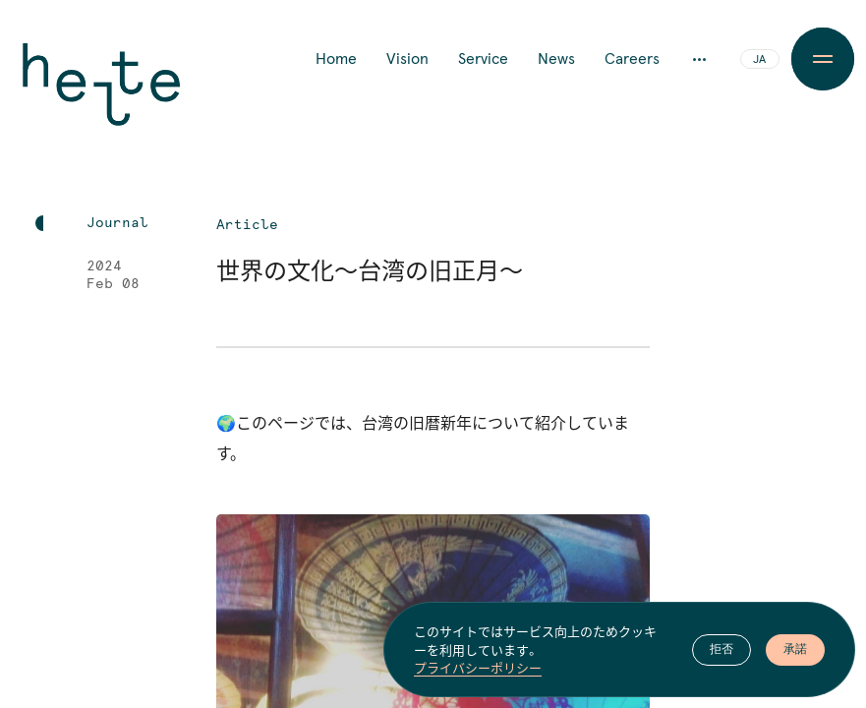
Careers (632, 59)
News (556, 59)
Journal (117, 223)
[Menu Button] (822, 59)
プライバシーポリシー (478, 672)
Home (336, 59)
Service (483, 59)
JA (759, 60)
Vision (407, 59)
